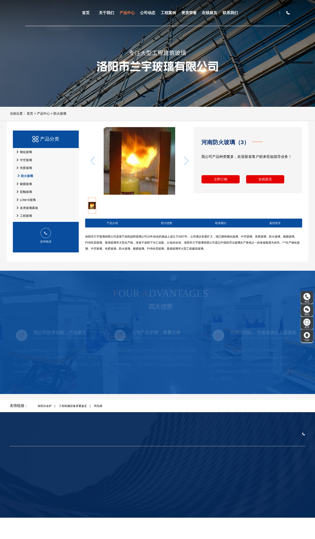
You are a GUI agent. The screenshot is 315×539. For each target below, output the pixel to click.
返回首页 (275, 223)
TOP (306, 337)
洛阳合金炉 (45, 427)
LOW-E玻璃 (25, 215)
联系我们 (230, 13)
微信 (307, 311)
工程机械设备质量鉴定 (73, 427)
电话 (306, 298)
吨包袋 (98, 427)
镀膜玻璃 (23, 195)
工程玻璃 (23, 236)
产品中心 (127, 13)
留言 (306, 324)
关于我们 (106, 13)
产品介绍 (112, 223)
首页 (86, 13)
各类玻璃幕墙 (26, 225)
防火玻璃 (59, 113)
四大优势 (166, 223)
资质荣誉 (189, 13)
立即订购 (219, 181)
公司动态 (147, 13)
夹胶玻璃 (23, 174)
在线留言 (209, 13)
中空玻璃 (23, 164)
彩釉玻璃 (23, 205)
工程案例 (168, 13)
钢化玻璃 (23, 154)
